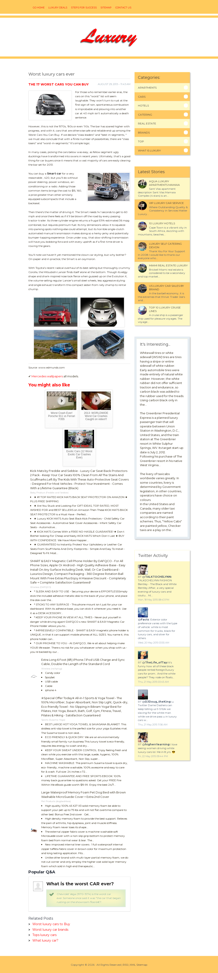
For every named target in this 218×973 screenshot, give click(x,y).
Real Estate (147, 123)
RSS (125, 964)
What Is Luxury (149, 150)
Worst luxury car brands (50, 930)
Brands (144, 132)
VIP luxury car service (166, 203)
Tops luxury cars (44, 935)
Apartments (147, 87)
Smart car (54, 173)
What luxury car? (45, 940)
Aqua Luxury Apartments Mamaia (164, 183)
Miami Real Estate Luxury (168, 265)
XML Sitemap (138, 964)
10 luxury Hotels (162, 223)
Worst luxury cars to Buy (51, 924)
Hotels (143, 105)
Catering (145, 114)
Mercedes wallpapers (47, 376)
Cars (141, 96)
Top (141, 141)
